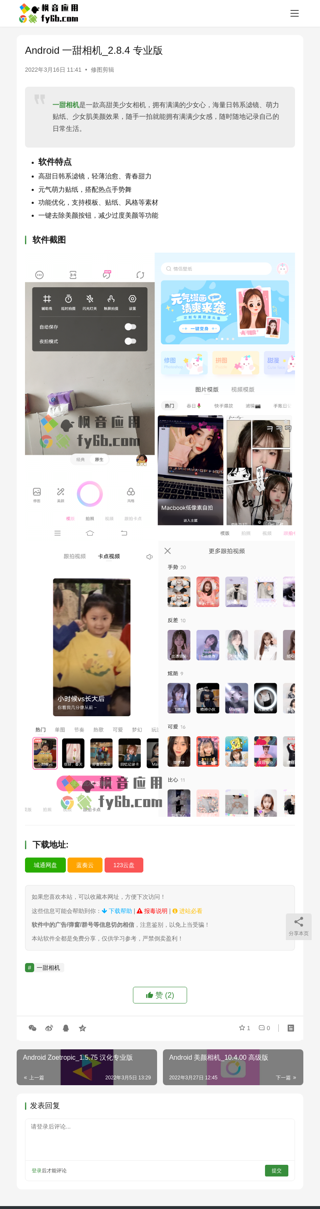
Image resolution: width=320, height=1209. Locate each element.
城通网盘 (45, 865)
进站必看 (187, 911)
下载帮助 (117, 911)
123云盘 (124, 865)
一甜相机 (65, 104)
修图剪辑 (102, 69)
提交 (277, 1171)
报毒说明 (152, 911)
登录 (37, 1171)
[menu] (294, 13)
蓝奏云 (85, 865)
